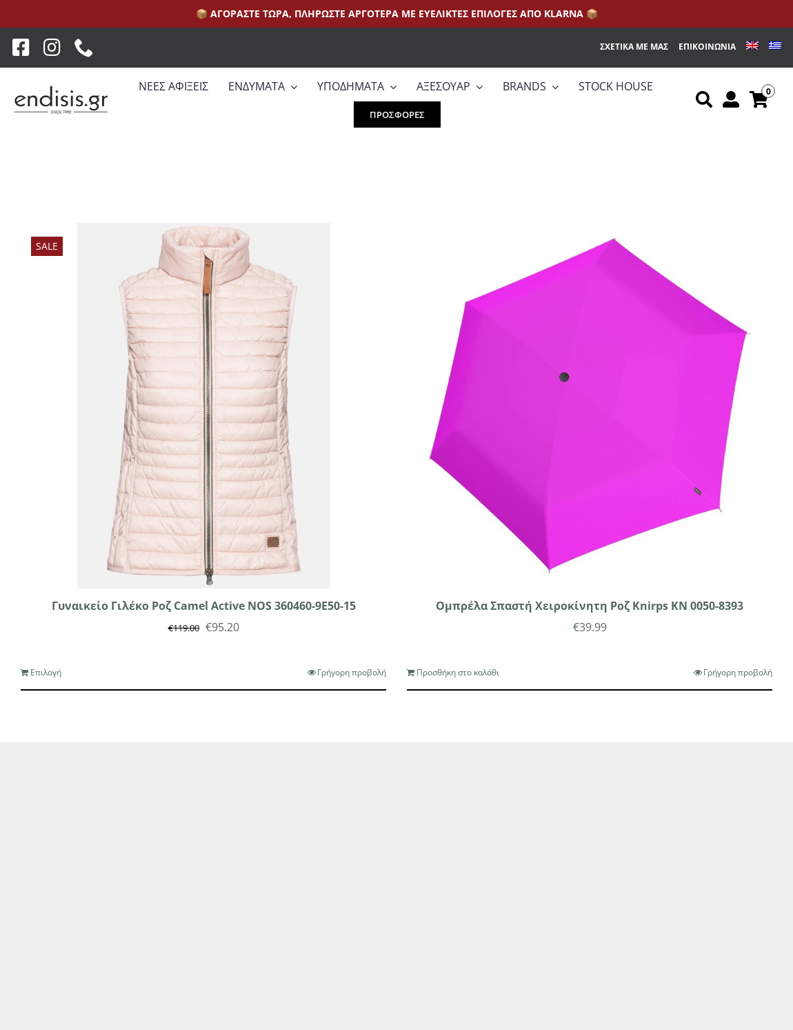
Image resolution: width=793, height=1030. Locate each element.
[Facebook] (21, 47)
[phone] (84, 47)
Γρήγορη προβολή (351, 672)
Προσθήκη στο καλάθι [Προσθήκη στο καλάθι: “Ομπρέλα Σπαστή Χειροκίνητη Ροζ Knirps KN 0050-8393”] (457, 672)
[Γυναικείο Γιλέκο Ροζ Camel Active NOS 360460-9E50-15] (203, 405)
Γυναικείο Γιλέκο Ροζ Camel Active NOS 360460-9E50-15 (204, 605)
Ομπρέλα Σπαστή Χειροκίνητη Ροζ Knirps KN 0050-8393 (589, 605)
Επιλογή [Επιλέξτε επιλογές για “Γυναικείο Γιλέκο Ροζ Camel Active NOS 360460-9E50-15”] (45, 672)
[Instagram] (52, 47)
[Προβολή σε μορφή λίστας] (61, 167)
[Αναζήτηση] (704, 100)
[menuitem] (752, 47)
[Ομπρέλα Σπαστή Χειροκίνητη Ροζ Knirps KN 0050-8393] (589, 405)
